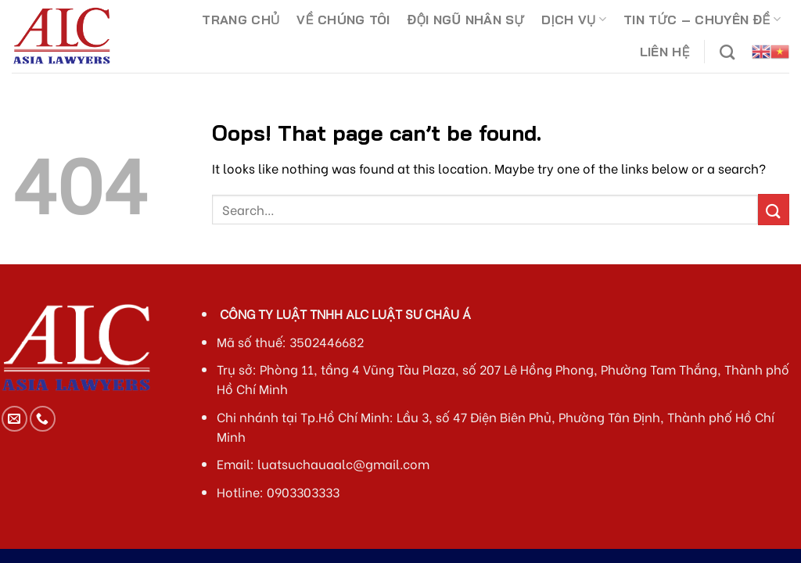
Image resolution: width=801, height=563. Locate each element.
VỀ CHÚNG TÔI (343, 19)
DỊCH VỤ (573, 19)
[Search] (727, 52)
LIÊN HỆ (665, 51)
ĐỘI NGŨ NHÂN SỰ (466, 19)
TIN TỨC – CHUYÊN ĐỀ (702, 19)
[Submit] (773, 209)
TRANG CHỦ (240, 19)
